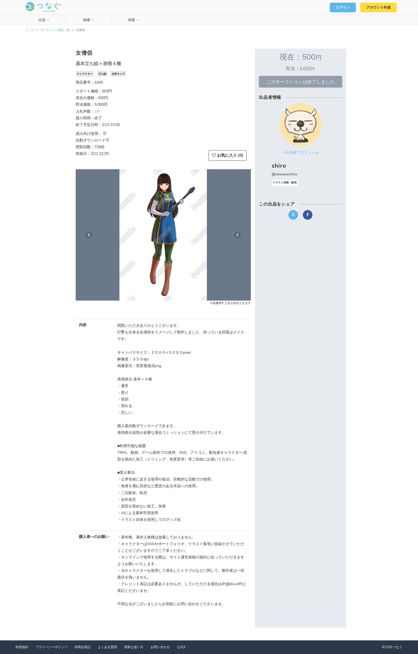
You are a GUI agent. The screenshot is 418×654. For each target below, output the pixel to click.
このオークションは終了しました (301, 81)
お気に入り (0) (227, 155)
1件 (97, 111)
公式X (181, 647)
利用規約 (21, 647)
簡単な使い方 (133, 647)
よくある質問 (107, 647)
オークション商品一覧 (55, 30)
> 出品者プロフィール (300, 152)
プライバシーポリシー (51, 647)
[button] (89, 235)
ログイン (342, 7)
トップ (30, 30)
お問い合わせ (160, 647)
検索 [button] (87, 20)
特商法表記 (83, 647)
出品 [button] (42, 20)
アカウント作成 (378, 7)
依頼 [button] (132, 20)
